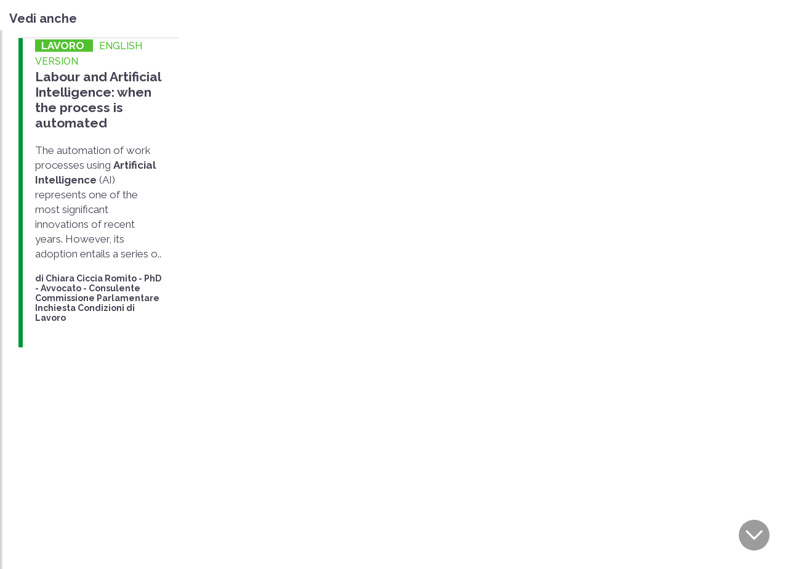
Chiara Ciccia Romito (91, 278)
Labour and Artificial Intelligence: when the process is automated (98, 100)
